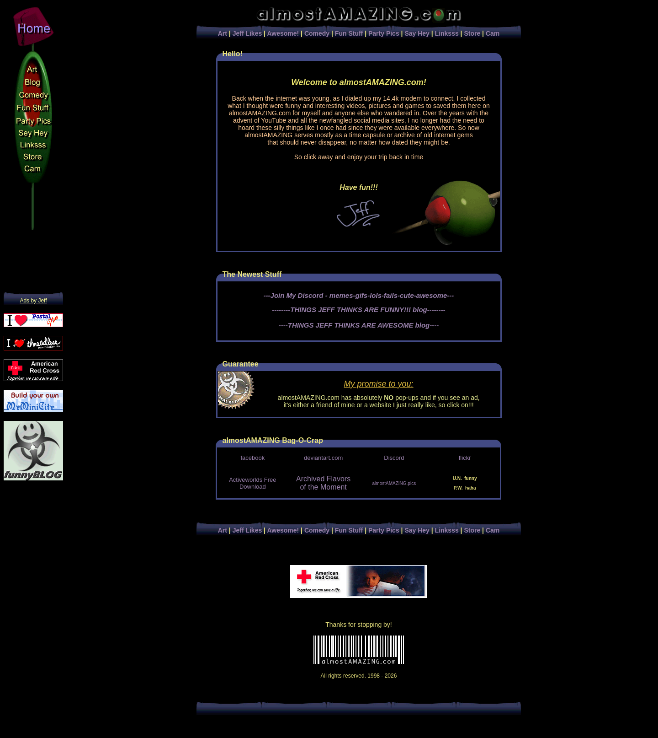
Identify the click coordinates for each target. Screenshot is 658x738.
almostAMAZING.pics (394, 483)
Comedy (316, 33)
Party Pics (383, 33)
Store (472, 33)
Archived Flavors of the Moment (323, 483)
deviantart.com (323, 457)
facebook (252, 457)
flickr (465, 457)
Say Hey (416, 33)
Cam (492, 33)
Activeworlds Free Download (252, 483)
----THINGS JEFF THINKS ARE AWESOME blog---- (359, 325)
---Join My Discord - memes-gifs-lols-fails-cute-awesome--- (359, 295)
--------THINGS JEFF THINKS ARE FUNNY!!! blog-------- (358, 309)
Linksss (447, 33)
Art (222, 33)
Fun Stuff (349, 33)
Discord (394, 457)
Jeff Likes (247, 33)
